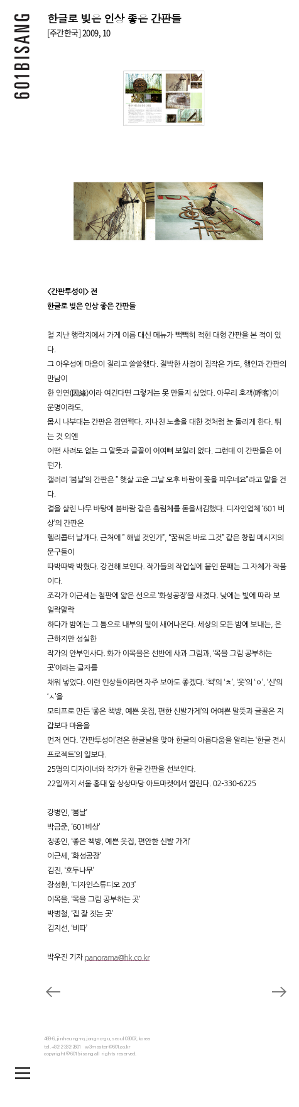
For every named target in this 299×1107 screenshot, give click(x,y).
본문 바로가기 (0, 0)
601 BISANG (22, 59)
